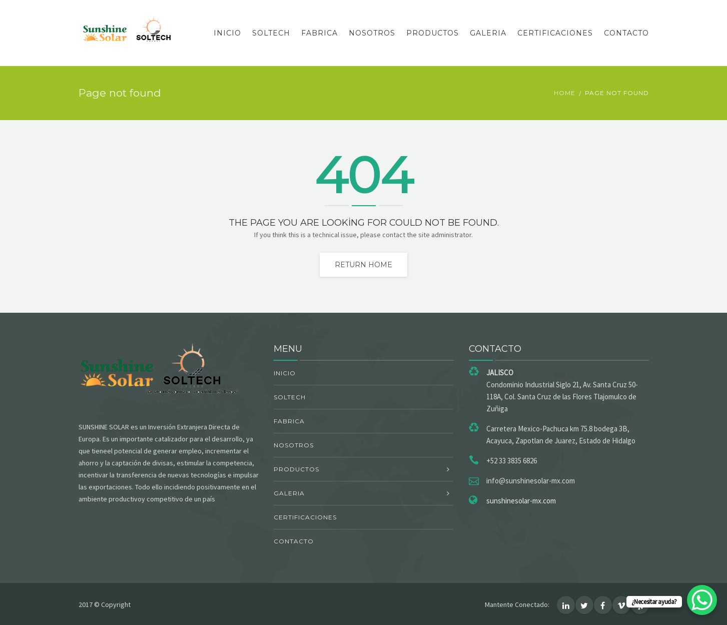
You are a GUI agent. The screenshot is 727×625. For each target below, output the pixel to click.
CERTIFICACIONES (555, 33)
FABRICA (319, 33)
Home (564, 93)
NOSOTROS (372, 33)
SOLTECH (271, 33)
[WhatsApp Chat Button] (702, 600)
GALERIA (488, 33)
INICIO (227, 33)
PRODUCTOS (432, 33)
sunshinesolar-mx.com (521, 500)
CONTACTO (626, 33)
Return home (363, 264)
